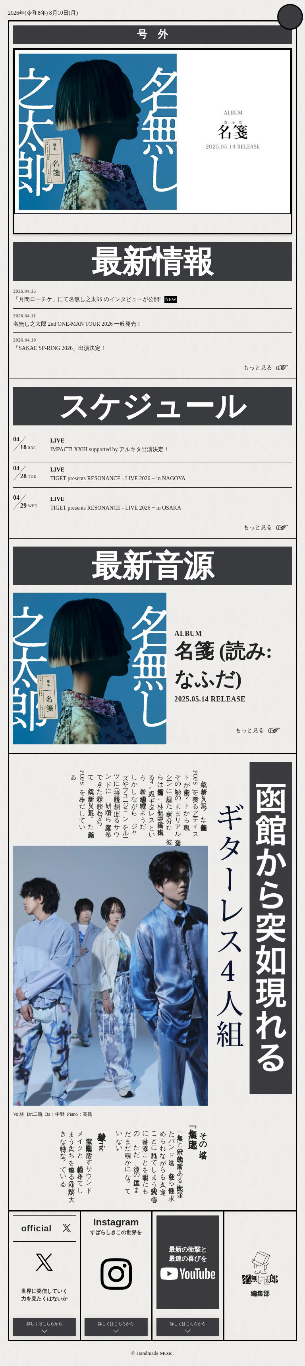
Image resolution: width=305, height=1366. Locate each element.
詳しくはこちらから (44, 1324)
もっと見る (257, 368)
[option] (152, 131)
